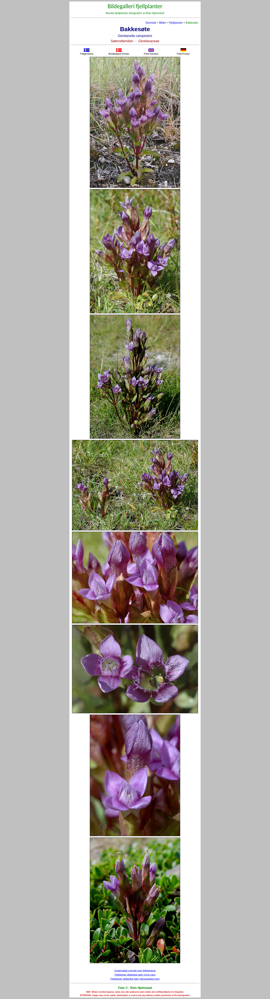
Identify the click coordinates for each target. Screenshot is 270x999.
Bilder (162, 22)
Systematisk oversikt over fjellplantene (135, 970)
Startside (151, 22)
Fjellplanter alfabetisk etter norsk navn (135, 974)
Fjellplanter (176, 22)
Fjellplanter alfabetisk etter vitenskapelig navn (135, 978)
